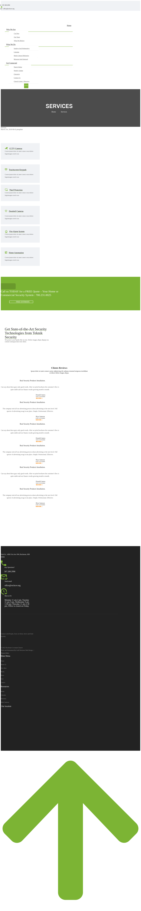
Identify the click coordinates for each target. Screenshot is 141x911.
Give (2, 679)
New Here (3, 668)
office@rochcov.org (12, 585)
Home (53, 112)
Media (2, 672)
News (2, 675)
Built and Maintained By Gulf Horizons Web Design (17, 650)
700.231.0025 (43, 295)
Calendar (3, 695)
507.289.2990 (9, 571)
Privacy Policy (5, 653)
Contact (3, 682)
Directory (3, 698)
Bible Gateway (5, 702)
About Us (3, 664)
